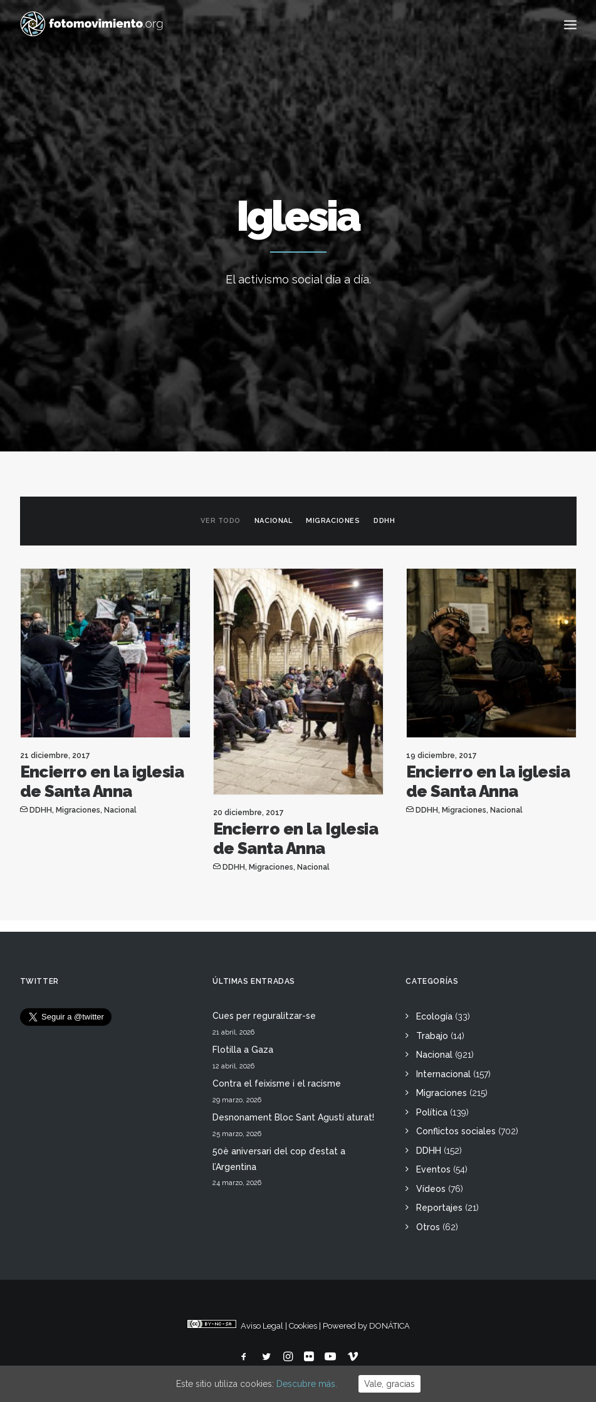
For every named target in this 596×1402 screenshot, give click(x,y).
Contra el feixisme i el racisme (276, 1083)
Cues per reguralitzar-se (264, 1016)
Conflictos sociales (456, 1131)
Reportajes (439, 1208)
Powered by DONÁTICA (366, 1326)
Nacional (273, 521)
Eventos (433, 1169)
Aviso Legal (262, 1326)
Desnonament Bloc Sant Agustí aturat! (293, 1117)
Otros (428, 1227)
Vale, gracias (389, 1384)
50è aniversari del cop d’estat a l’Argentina (278, 1159)
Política (431, 1112)
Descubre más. (306, 1384)
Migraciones (333, 521)
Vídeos (431, 1189)
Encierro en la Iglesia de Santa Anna (296, 839)
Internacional (443, 1074)
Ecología (434, 1016)
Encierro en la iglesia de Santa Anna (102, 781)
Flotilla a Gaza (242, 1050)
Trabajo (432, 1036)
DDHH (384, 521)
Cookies (303, 1326)
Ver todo (220, 521)
